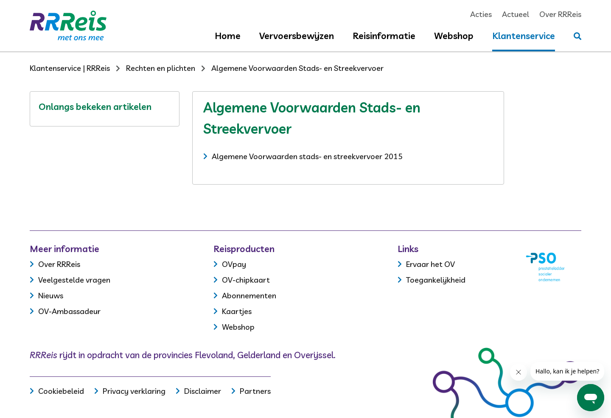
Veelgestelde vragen (74, 280)
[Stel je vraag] (577, 36)
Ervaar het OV (430, 264)
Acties (481, 14)
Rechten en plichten (160, 68)
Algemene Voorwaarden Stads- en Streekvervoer (297, 68)
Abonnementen (249, 295)
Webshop (454, 35)
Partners (255, 391)
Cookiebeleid (61, 391)
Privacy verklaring (134, 391)
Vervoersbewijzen (296, 35)
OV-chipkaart (246, 280)
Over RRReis (560, 14)
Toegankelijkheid (435, 280)
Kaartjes (237, 311)
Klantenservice (523, 35)
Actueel (515, 14)
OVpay (234, 264)
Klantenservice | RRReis (70, 68)
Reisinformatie (384, 35)
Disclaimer (202, 391)
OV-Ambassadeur (69, 311)
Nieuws (50, 295)
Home (228, 35)
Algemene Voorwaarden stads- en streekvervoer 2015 (307, 156)
